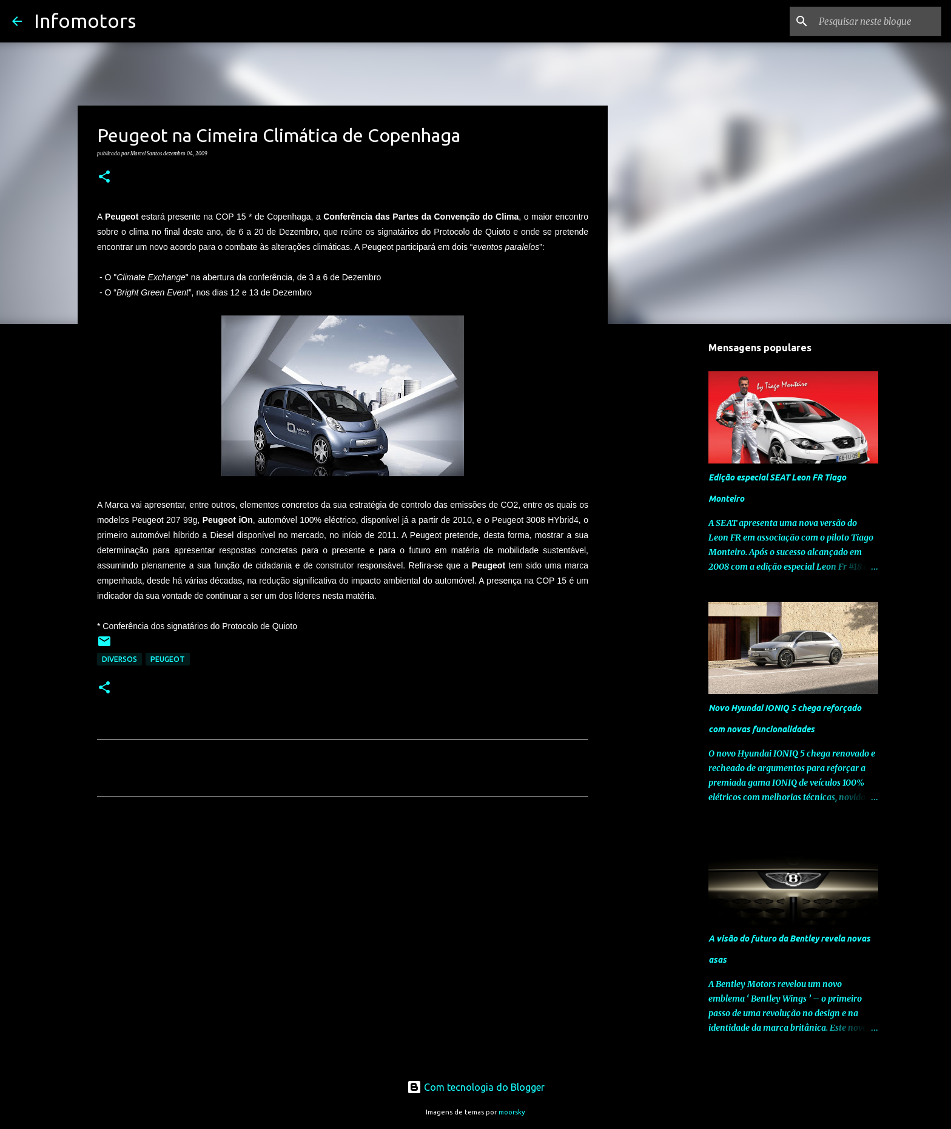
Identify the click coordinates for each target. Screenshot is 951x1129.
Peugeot (167, 659)
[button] (104, 177)
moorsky (512, 1112)
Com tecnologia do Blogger (476, 1087)
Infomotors (85, 21)
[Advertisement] (343, 920)
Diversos (119, 659)
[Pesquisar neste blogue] (877, 21)
